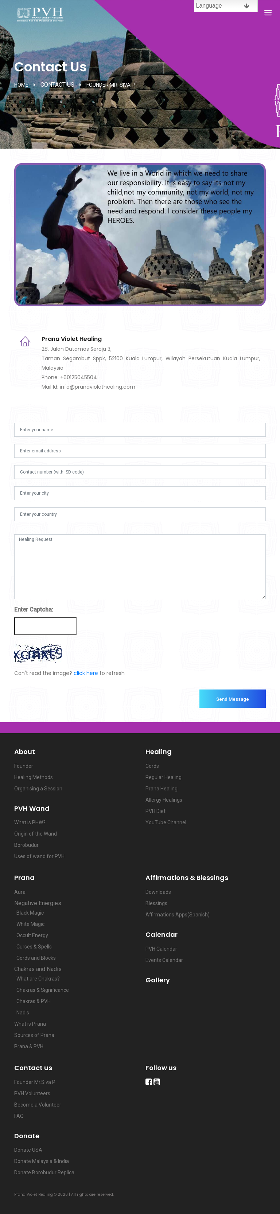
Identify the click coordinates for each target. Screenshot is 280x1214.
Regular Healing (163, 777)
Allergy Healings (163, 800)
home (21, 85)
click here (86, 673)
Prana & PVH (28, 1046)
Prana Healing (161, 788)
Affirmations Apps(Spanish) (177, 915)
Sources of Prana (34, 1035)
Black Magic (29, 913)
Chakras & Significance (41, 990)
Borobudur (26, 845)
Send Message (232, 699)
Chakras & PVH (32, 1001)
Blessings (156, 903)
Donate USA (28, 1150)
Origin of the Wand (35, 834)
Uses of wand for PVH (39, 856)
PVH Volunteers (32, 1093)
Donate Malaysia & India (41, 1161)
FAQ (19, 1116)
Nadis (21, 1012)
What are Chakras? (37, 979)
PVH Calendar (161, 949)
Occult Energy (31, 935)
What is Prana (30, 1024)
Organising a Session (38, 788)
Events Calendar (164, 960)
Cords (152, 766)
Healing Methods (33, 777)
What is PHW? (30, 822)
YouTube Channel (165, 822)
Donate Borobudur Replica (44, 1172)
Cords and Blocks (35, 958)
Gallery (157, 980)
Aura (20, 892)
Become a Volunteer (37, 1105)
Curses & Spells (33, 947)
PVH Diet (155, 811)
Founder (23, 766)
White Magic (29, 924)
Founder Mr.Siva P (34, 1082)
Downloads (158, 892)
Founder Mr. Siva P (110, 85)
